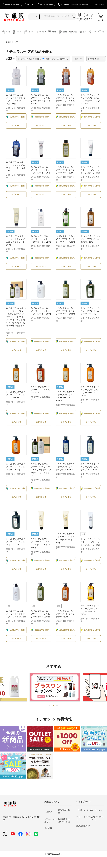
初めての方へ (96, 810)
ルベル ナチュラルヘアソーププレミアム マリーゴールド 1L (15, 467)
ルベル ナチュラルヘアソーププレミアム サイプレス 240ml (65, 467)
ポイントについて (83, 817)
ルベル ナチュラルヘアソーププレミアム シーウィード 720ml (65, 239)
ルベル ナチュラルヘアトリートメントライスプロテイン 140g (90, 170)
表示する (62, 59)
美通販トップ (12, 42)
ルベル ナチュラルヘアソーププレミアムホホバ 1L (40, 389)
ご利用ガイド (82, 810)
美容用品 (52, 32)
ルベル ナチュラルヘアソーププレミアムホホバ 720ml (90, 239)
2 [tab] (53, 706)
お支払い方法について (97, 817)
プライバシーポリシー (50, 820)
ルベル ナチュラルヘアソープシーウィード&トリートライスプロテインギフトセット (41, 470)
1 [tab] (50, 706)
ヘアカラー (17, 32)
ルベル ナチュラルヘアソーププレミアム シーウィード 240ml (65, 311)
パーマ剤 (6, 32)
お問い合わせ (99, 4)
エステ (92, 32)
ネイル (82, 32)
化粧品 (73, 32)
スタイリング (40, 32)
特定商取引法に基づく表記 (64, 820)
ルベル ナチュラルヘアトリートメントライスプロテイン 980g (41, 311)
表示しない (49, 59)
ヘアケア (28, 32)
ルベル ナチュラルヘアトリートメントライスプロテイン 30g (40, 170)
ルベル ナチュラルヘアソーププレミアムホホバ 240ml (15, 394)
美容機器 (63, 32)
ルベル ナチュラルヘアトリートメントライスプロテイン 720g (41, 239)
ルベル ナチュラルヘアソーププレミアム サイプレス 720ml (90, 467)
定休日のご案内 (64, 811)
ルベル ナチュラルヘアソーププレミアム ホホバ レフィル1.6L (65, 98)
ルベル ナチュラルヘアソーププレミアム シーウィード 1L (90, 311)
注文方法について (83, 827)
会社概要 (48, 828)
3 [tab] (57, 706)
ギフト (101, 32)
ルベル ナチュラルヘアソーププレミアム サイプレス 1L (15, 541)
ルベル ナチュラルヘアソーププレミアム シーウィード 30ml (65, 170)
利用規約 (48, 811)
